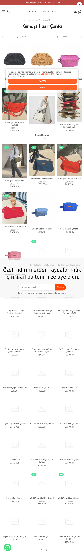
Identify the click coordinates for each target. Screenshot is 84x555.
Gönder (60, 287)
